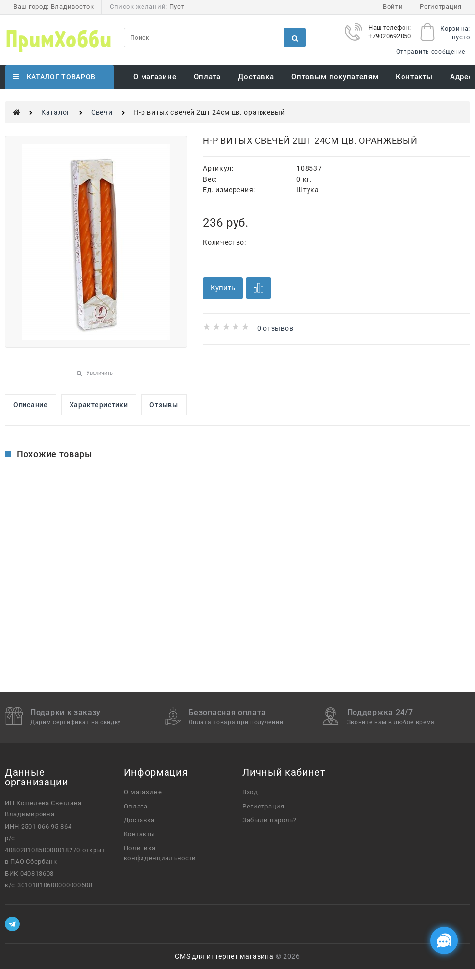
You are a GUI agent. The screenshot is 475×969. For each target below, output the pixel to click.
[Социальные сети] (444, 940)
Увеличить (99, 373)
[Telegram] (12, 924)
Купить (223, 287)
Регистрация (441, 6)
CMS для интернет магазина (224, 956)
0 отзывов (275, 328)
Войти (393, 6)
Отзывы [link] (163, 405)
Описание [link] (30, 405)
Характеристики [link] (99, 405)
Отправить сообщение (430, 51)
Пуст (177, 6)
